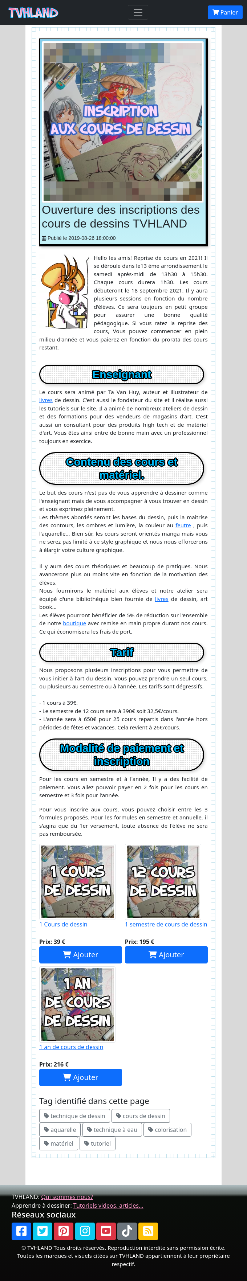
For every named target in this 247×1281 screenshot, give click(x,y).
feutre (183, 525)
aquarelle (60, 1130)
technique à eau (112, 1130)
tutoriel (97, 1143)
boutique (74, 623)
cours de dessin (140, 1116)
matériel (58, 1143)
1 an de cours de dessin (80, 1008)
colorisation (167, 1130)
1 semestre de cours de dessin (166, 886)
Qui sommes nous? (67, 1197)
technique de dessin (74, 1116)
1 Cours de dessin (80, 886)
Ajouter (80, 954)
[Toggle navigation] (138, 12)
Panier (225, 12)
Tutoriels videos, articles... (108, 1206)
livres (46, 400)
